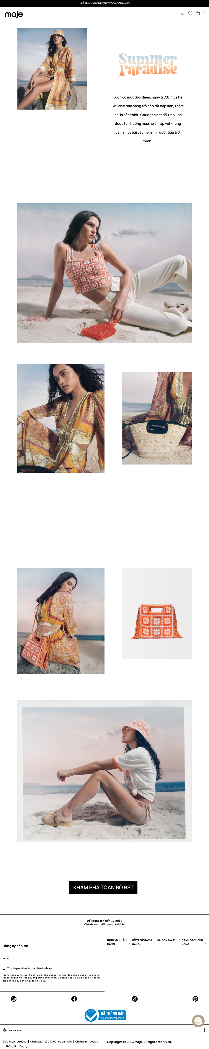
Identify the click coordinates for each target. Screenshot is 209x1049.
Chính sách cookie (86, 1041)
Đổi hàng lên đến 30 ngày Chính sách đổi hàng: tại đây (104, 922)
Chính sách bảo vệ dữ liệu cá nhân (51, 1041)
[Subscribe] (98, 958)
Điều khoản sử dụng (14, 1041)
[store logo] (14, 14)
